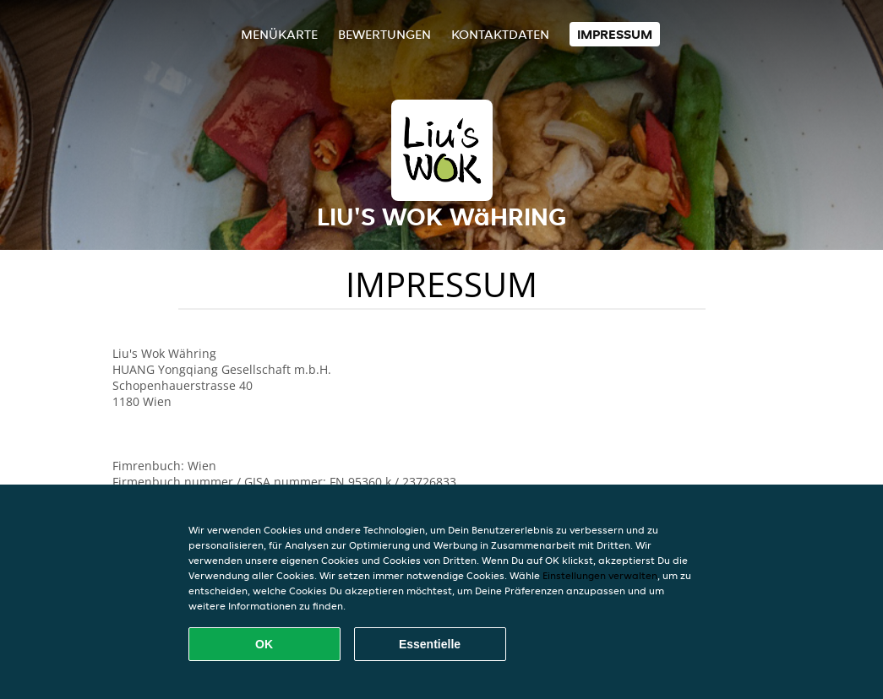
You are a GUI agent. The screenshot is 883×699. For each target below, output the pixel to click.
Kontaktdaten (500, 34)
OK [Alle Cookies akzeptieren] (264, 644)
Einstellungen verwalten (599, 575)
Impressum (614, 34)
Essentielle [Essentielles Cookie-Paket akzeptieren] (430, 644)
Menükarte (279, 34)
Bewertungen (384, 34)
